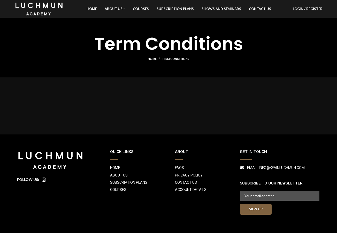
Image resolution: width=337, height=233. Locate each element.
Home (152, 68)
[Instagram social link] (44, 188)
